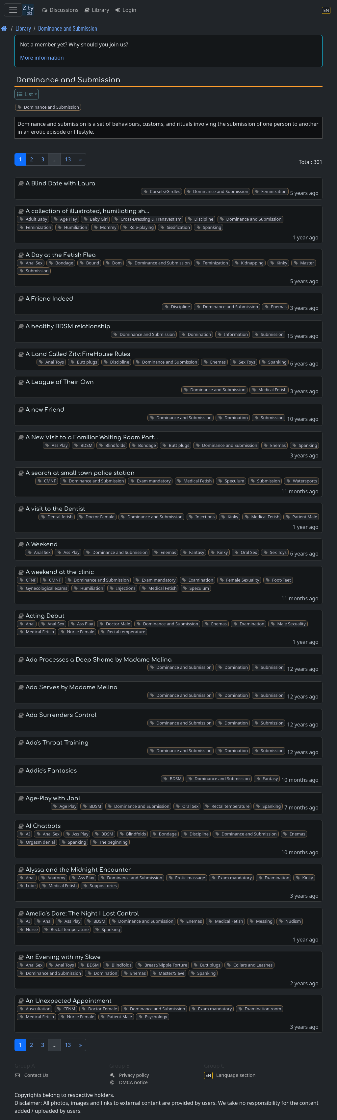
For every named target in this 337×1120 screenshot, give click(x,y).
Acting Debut (45, 616)
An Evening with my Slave (63, 957)
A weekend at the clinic (60, 572)
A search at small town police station (80, 473)
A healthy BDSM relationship (68, 326)
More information (42, 57)
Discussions (59, 10)
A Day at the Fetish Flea (61, 255)
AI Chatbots (43, 826)
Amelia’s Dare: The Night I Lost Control (82, 914)
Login (126, 10)
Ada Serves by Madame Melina (71, 687)
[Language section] (326, 10)
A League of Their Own (60, 382)
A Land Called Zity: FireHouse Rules (78, 354)
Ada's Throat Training (57, 743)
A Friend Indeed (49, 299)
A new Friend (45, 410)
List (24, 94)
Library (96, 10)
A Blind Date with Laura (60, 183)
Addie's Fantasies (51, 771)
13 (68, 159)
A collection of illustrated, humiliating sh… (87, 211)
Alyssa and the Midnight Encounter (78, 870)
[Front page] (4, 28)
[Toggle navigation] (13, 9)
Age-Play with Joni (53, 798)
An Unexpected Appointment (69, 1001)
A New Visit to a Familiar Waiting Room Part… (92, 437)
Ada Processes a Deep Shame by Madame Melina (99, 660)
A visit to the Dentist (55, 509)
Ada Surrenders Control (61, 715)
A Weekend (42, 544)
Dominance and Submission (67, 28)
